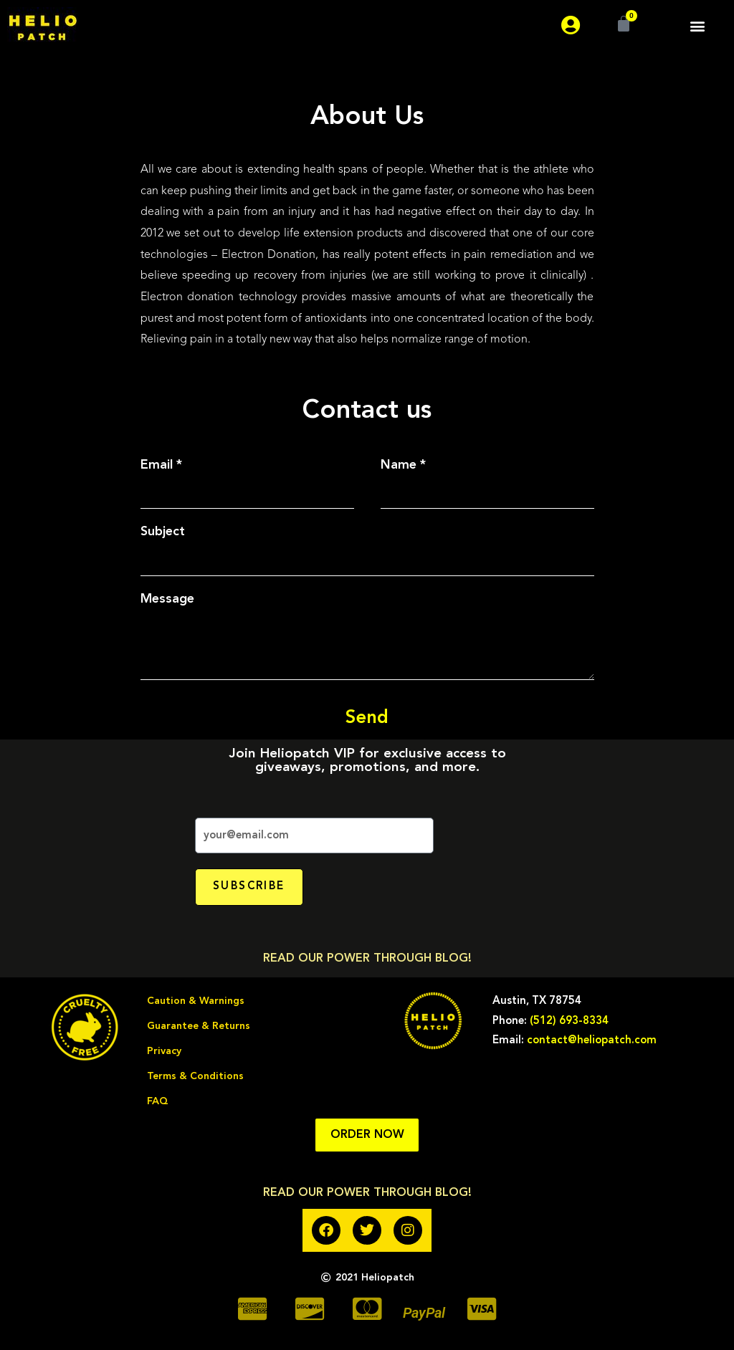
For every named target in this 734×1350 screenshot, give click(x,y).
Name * (403, 465)
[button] (697, 25)
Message (167, 599)
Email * (161, 465)
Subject (162, 531)
